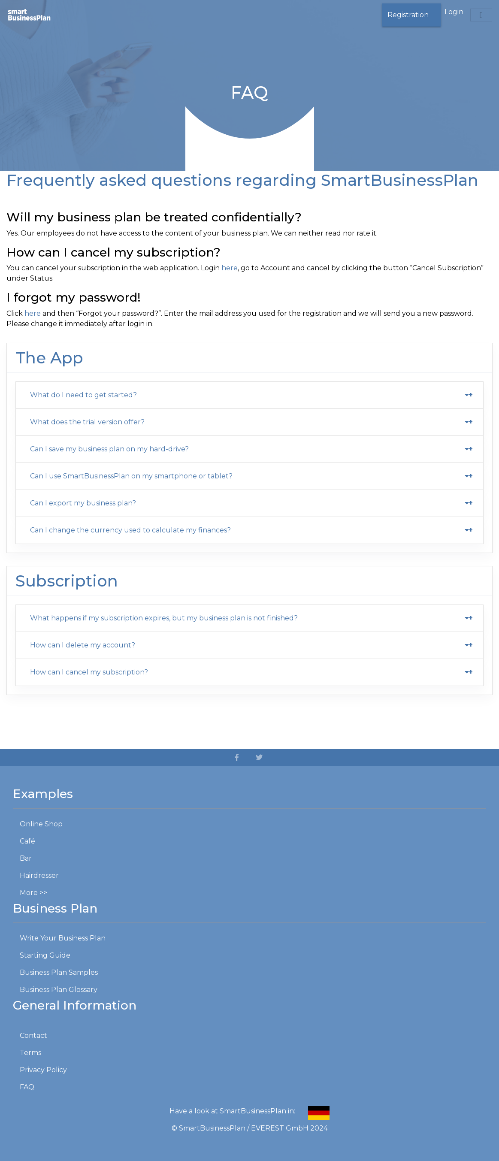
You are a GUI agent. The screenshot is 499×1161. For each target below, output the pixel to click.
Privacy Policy (43, 1070)
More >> (33, 893)
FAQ (27, 1087)
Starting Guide (45, 955)
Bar (26, 858)
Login (454, 12)
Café (27, 841)
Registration (408, 15)
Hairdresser (39, 875)
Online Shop (41, 824)
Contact (33, 1035)
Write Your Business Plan (63, 938)
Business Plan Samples (59, 972)
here (229, 268)
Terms (30, 1053)
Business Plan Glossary (58, 990)
